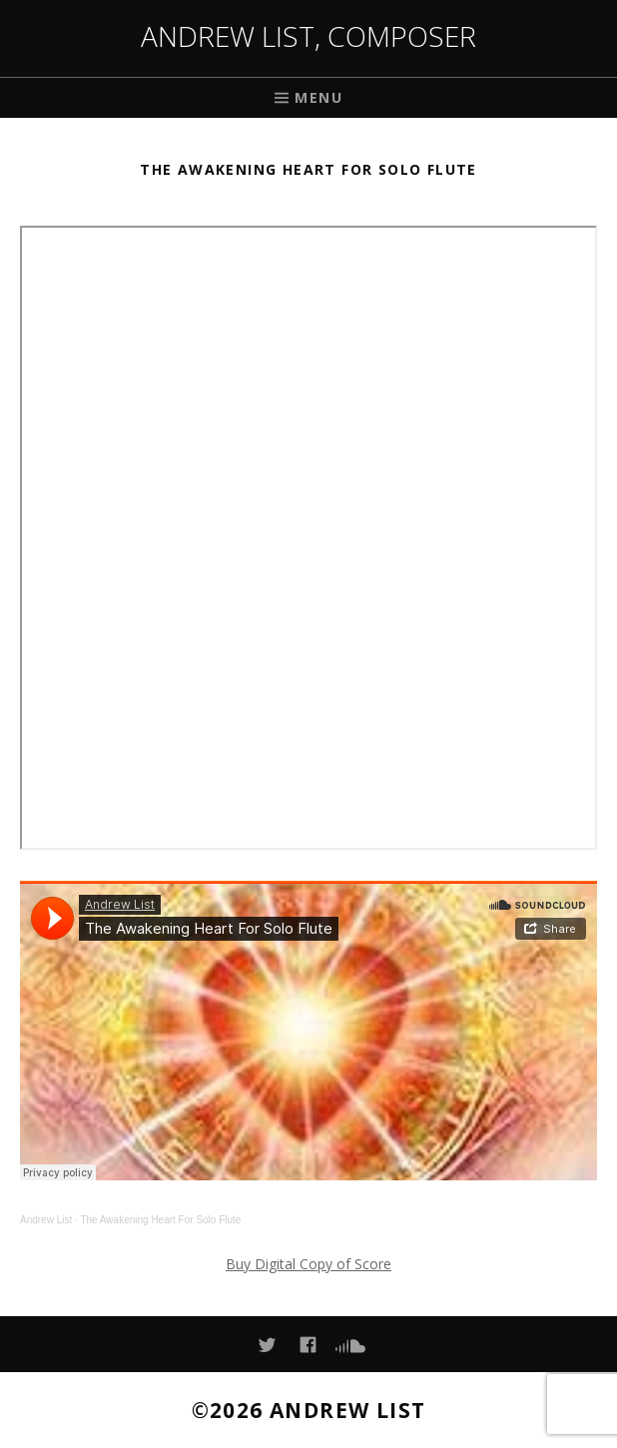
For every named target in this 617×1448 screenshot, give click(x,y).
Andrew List (46, 1219)
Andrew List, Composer (308, 36)
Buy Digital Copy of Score (308, 1263)
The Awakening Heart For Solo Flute (160, 1219)
